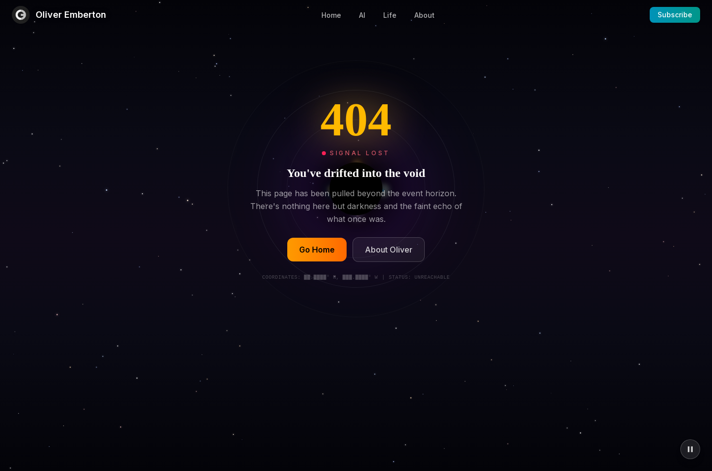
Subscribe (675, 14)
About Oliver (388, 250)
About (424, 15)
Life (390, 15)
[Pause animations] (690, 449)
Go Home (317, 250)
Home (331, 15)
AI (362, 15)
